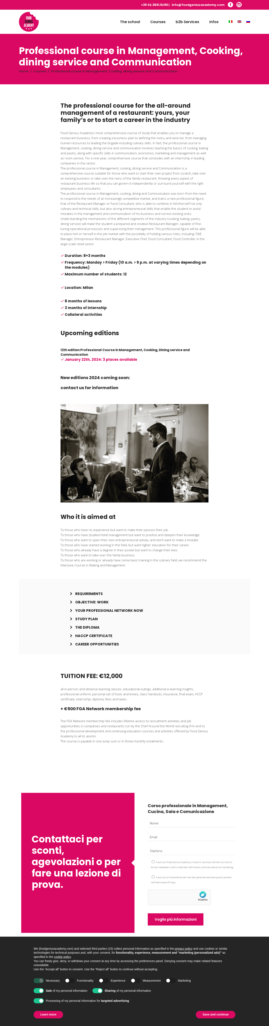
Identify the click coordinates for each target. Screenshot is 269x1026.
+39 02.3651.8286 (154, 5)
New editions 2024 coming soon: (95, 378)
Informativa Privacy (165, 882)
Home (23, 71)
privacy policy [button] (184, 956)
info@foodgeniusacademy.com (198, 5)
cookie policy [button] (62, 964)
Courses (39, 71)
